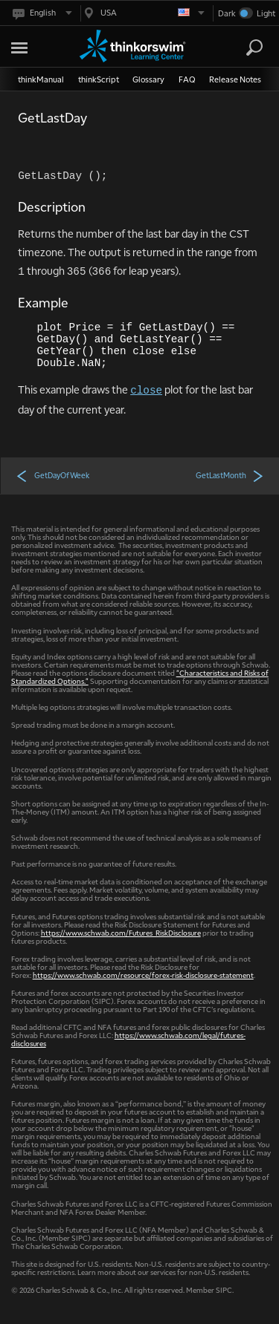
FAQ (187, 79)
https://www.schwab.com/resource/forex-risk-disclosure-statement (143, 974)
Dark (227, 13)
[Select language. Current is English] (41, 13)
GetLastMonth (230, 475)
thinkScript (98, 79)
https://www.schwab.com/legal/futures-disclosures (128, 1039)
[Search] (254, 47)
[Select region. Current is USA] (143, 13)
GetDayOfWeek (52, 475)
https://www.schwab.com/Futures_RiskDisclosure (121, 932)
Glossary (148, 79)
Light (266, 13)
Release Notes (235, 79)
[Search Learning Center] (241, 48)
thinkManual (41, 79)
